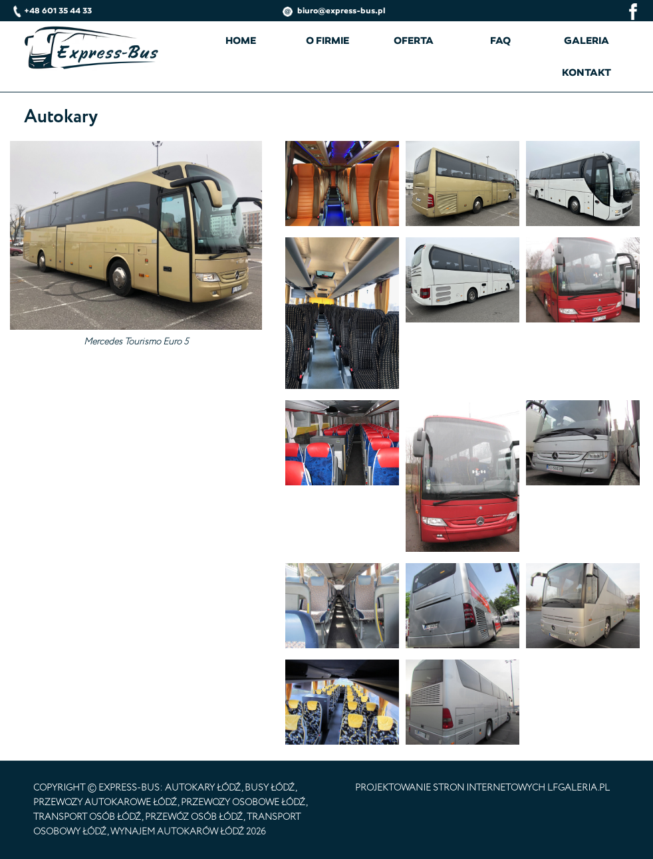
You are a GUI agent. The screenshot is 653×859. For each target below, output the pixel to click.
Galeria (586, 41)
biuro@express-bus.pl (334, 10)
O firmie (327, 41)
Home (240, 41)
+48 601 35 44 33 (52, 10)
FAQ (500, 41)
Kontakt (586, 72)
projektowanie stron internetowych (450, 788)
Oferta (414, 41)
